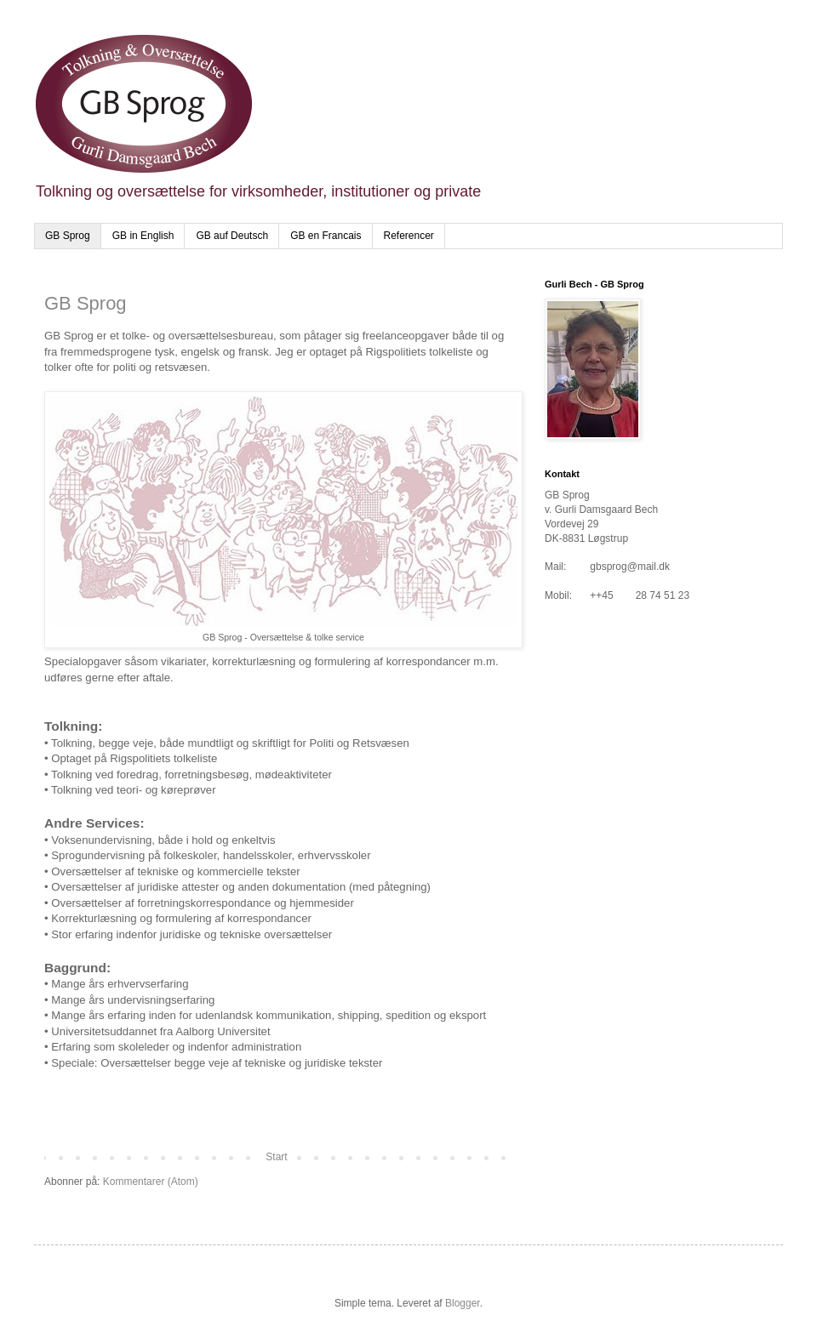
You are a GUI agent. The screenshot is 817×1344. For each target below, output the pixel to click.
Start (276, 1157)
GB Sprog (67, 236)
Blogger (462, 1303)
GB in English (143, 236)
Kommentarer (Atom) (150, 1181)
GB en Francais (325, 236)
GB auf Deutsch (232, 236)
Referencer (409, 236)
